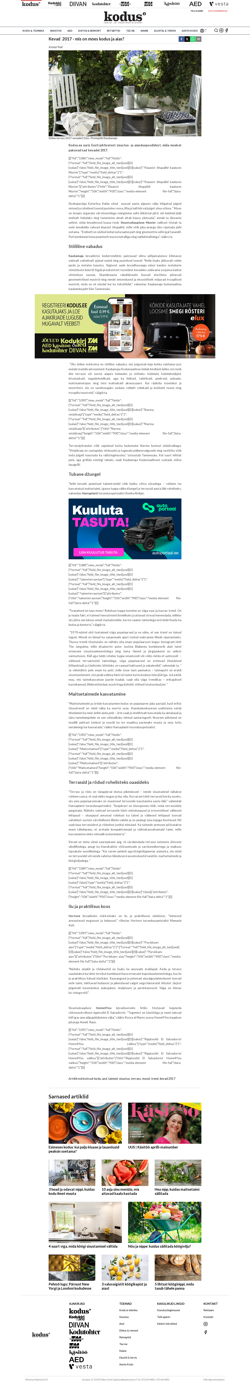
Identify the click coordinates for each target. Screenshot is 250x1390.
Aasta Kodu (190, 30)
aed (104, 1078)
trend (155, 1078)
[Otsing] (216, 30)
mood (146, 1078)
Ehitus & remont (89, 30)
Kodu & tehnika (33, 30)
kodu (97, 1078)
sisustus (124, 1078)
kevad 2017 (168, 1078)
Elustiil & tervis (165, 30)
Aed (69, 30)
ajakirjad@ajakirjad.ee (124, 1379)
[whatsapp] (193, 39)
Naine (144, 30)
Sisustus (55, 30)
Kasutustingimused (168, 1310)
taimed (113, 1078)
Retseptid (113, 30)
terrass (136, 1078)
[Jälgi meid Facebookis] (226, 30)
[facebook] (181, 39)
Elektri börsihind (167, 1323)
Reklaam (208, 1310)
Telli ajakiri (196, 11)
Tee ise (130, 30)
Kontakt (208, 1316)
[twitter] (187, 39)
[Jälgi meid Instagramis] (221, 30)
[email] (198, 39)
